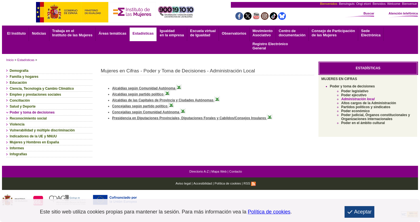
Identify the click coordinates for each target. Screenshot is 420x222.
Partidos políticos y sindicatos (365, 107)
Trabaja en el (72, 33)
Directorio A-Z (199, 171)
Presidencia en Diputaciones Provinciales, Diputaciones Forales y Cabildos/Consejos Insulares (192, 118)
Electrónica (371, 33)
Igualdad (172, 33)
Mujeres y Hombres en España (34, 142)
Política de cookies (227, 183)
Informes (17, 148)
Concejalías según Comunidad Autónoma (148, 112)
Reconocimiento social (28, 118)
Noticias (39, 33)
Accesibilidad (202, 183)
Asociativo (262, 33)
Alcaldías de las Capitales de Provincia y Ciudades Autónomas (166, 100)
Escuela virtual (203, 33)
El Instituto (16, 33)
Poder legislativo (354, 91)
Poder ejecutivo (353, 95)
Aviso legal (183, 183)
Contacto (235, 171)
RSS (250, 183)
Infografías (18, 154)
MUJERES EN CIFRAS (339, 79)
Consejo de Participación (333, 33)
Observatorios (234, 33)
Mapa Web (219, 171)
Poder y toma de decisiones (32, 112)
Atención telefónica (403, 13)
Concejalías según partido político (143, 106)
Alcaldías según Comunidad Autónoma (146, 88)
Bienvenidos (328, 3)
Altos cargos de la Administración (368, 103)
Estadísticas (143, 33)
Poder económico (355, 111)
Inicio (10, 60)
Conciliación (20, 100)
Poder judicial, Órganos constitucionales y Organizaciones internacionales (375, 117)
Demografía (19, 71)
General (270, 46)
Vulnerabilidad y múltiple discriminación (42, 130)
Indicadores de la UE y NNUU (33, 136)
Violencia (17, 124)
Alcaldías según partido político (141, 94)
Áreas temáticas (112, 33)
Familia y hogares (24, 77)
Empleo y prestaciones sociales (35, 95)
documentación (292, 33)
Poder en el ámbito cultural (363, 123)
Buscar (369, 13)
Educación (18, 83)
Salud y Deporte (22, 106)
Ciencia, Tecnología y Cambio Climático (42, 89)
